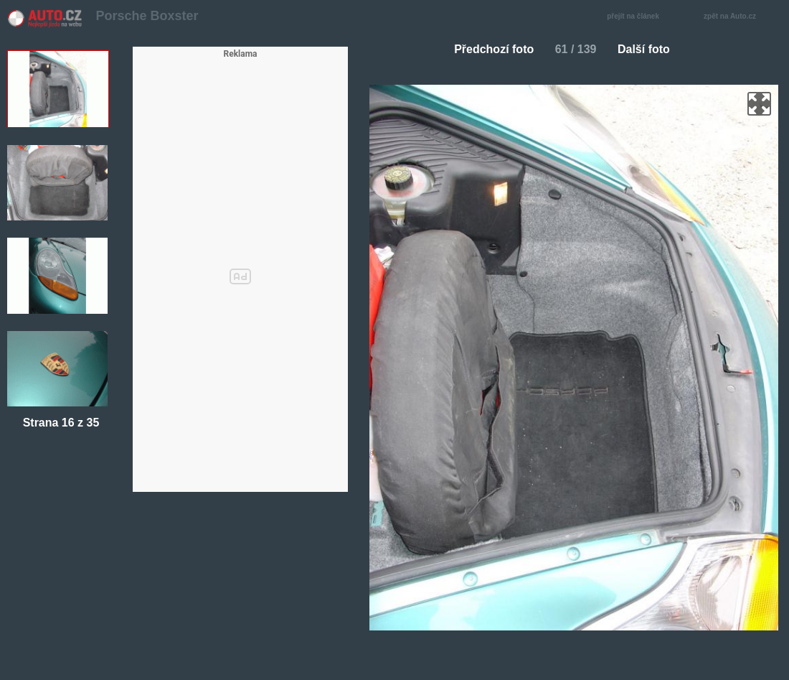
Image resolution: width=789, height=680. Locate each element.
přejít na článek (637, 17)
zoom (759, 104)
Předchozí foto (488, 49)
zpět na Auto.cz (737, 17)
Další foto (649, 49)
